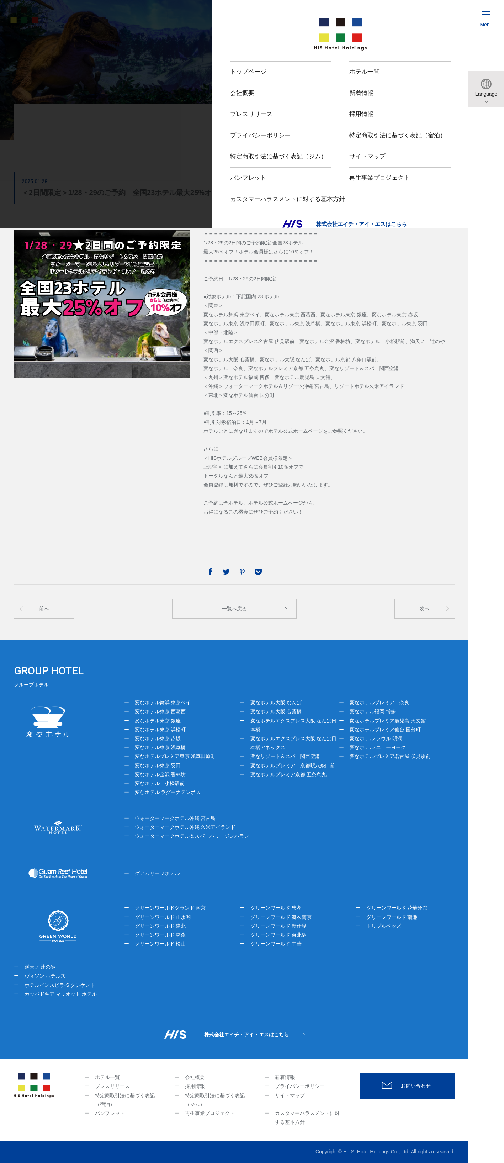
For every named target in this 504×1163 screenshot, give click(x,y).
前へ (44, 608)
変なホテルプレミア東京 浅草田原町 (175, 756)
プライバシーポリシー (300, 1086)
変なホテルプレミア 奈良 (379, 702)
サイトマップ (290, 1095)
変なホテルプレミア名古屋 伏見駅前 (390, 756)
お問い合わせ (416, 1086)
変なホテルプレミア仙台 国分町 (385, 729)
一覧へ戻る (234, 608)
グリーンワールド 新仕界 (278, 926)
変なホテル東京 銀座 (158, 720)
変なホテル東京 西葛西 (160, 711)
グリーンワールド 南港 (392, 917)
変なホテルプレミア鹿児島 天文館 (388, 720)
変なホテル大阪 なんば (276, 702)
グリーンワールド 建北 (160, 926)
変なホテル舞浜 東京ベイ (163, 702)
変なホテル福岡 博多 (373, 711)
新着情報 (285, 1077)
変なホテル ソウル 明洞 (376, 738)
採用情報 (195, 1086)
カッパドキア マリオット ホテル (61, 994)
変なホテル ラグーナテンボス (168, 792)
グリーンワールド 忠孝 (276, 908)
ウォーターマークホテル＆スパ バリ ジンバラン (192, 836)
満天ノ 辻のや (40, 967)
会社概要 (195, 1077)
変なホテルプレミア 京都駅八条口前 (292, 765)
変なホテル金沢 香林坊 (160, 774)
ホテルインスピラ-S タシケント (60, 985)
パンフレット (110, 1113)
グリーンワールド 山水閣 (163, 917)
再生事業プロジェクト (210, 1113)
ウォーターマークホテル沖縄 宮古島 (175, 818)
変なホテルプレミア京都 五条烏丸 (288, 774)
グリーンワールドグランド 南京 (170, 908)
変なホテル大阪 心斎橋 (276, 711)
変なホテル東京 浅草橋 (160, 747)
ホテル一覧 (107, 1077)
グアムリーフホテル (157, 873)
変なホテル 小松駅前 (160, 783)
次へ (425, 608)
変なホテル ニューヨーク (378, 747)
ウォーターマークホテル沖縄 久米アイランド (185, 827)
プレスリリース (112, 1086)
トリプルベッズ (383, 926)
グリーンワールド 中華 (276, 944)
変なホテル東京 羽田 (158, 765)
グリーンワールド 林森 (160, 935)
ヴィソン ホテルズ (45, 976)
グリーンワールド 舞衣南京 (281, 917)
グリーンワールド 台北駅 (278, 935)
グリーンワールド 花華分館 (397, 908)
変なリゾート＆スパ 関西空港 (285, 756)
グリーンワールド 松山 (160, 944)
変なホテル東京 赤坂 (158, 738)
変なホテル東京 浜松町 (160, 729)
